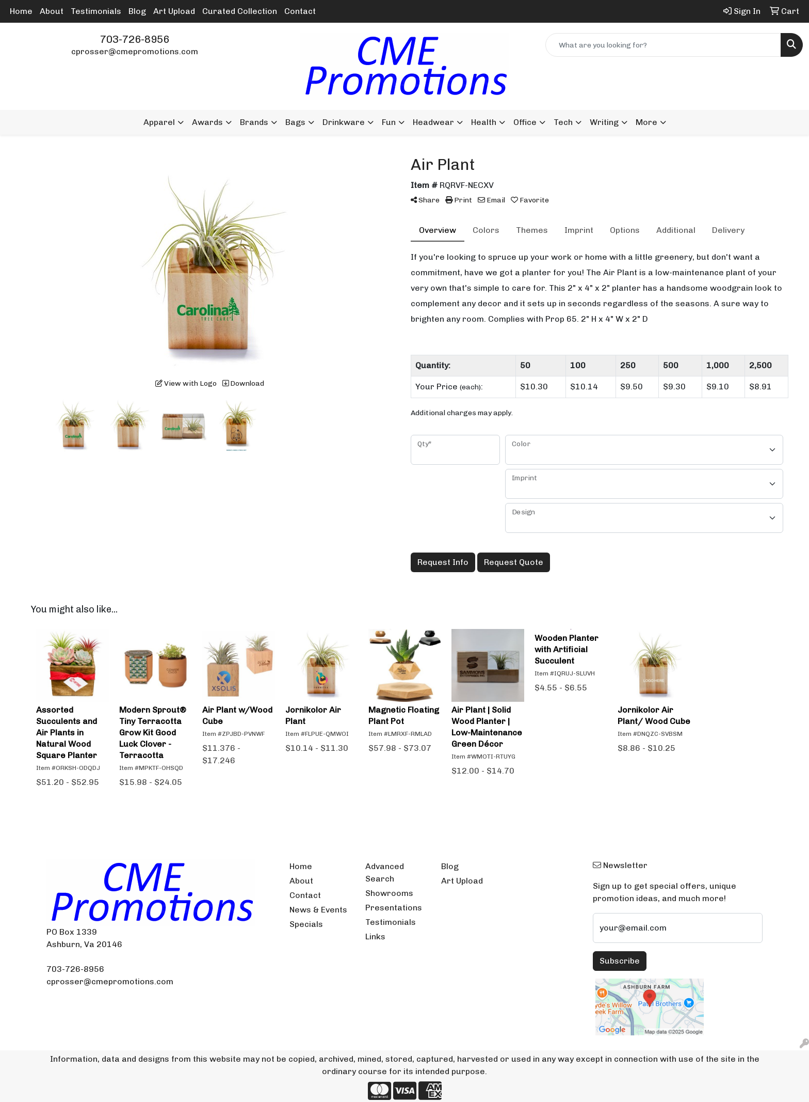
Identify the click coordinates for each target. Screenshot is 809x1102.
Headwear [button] (433, 122)
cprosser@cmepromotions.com (134, 51)
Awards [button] (207, 122)
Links (375, 936)
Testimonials (96, 11)
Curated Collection (239, 11)
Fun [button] (389, 122)
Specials (306, 924)
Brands (254, 122)
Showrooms (389, 893)
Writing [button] (604, 122)
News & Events (318, 910)
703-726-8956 (134, 39)
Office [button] (525, 122)
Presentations (393, 907)
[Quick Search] (663, 45)
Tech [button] (563, 122)
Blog (137, 11)
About (51, 11)
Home (21, 11)
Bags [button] (295, 122)
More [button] (646, 122)
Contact (300, 11)
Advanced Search (384, 872)
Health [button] (483, 122)
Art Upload (174, 11)
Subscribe (620, 961)
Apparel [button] (159, 122)
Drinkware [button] (343, 122)
